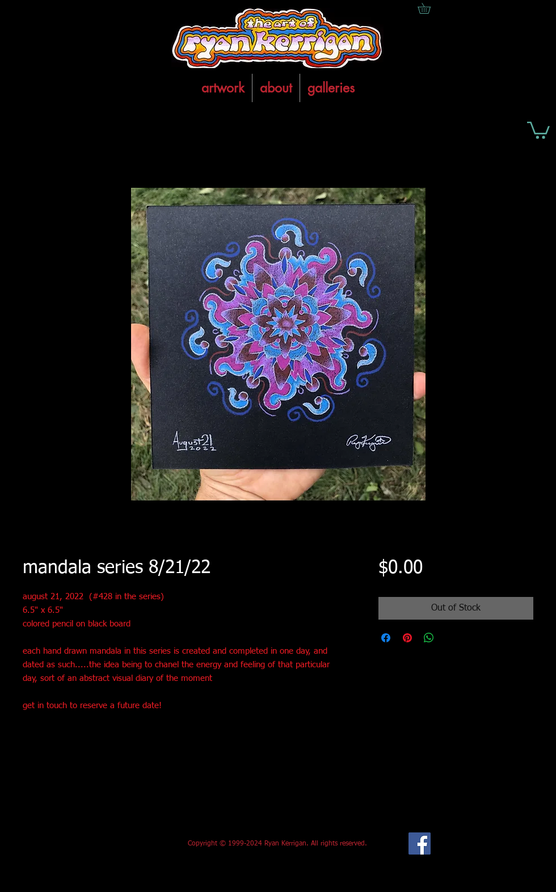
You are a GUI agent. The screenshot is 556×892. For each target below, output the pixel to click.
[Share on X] (450, 638)
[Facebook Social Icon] (419, 843)
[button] (538, 129)
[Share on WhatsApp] (429, 638)
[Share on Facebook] (386, 638)
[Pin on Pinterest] (407, 638)
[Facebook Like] (107, 843)
